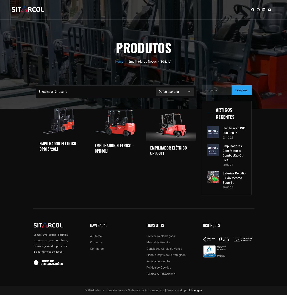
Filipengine (196, 290)
